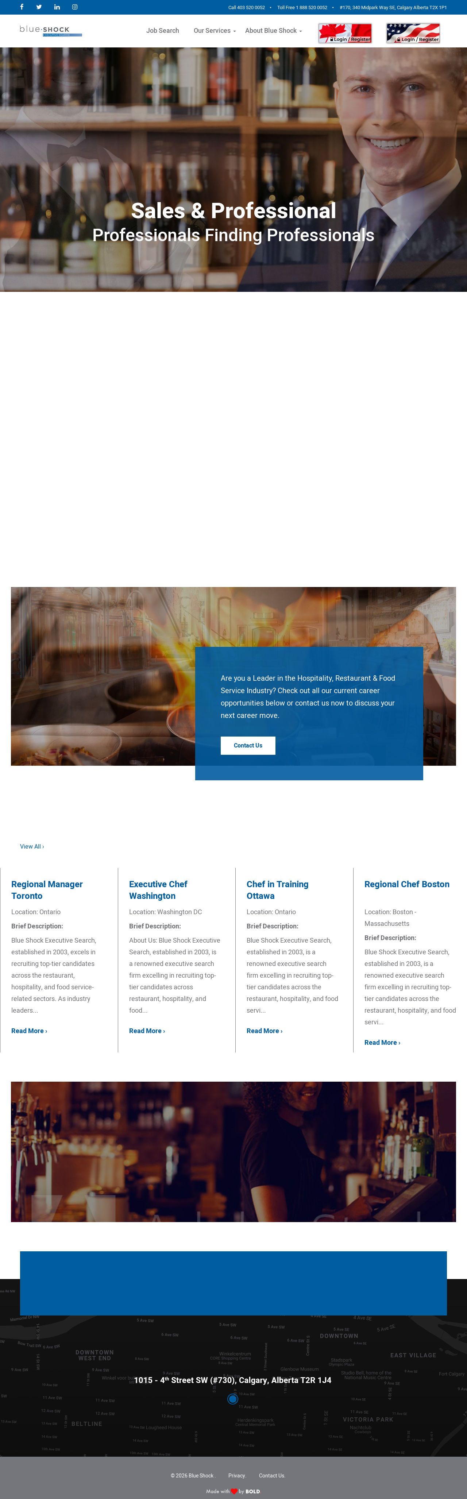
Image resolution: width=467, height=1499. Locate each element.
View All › (32, 846)
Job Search (162, 31)
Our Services (212, 31)
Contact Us (248, 745)
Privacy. (237, 1476)
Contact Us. (272, 1476)
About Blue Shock (271, 31)
